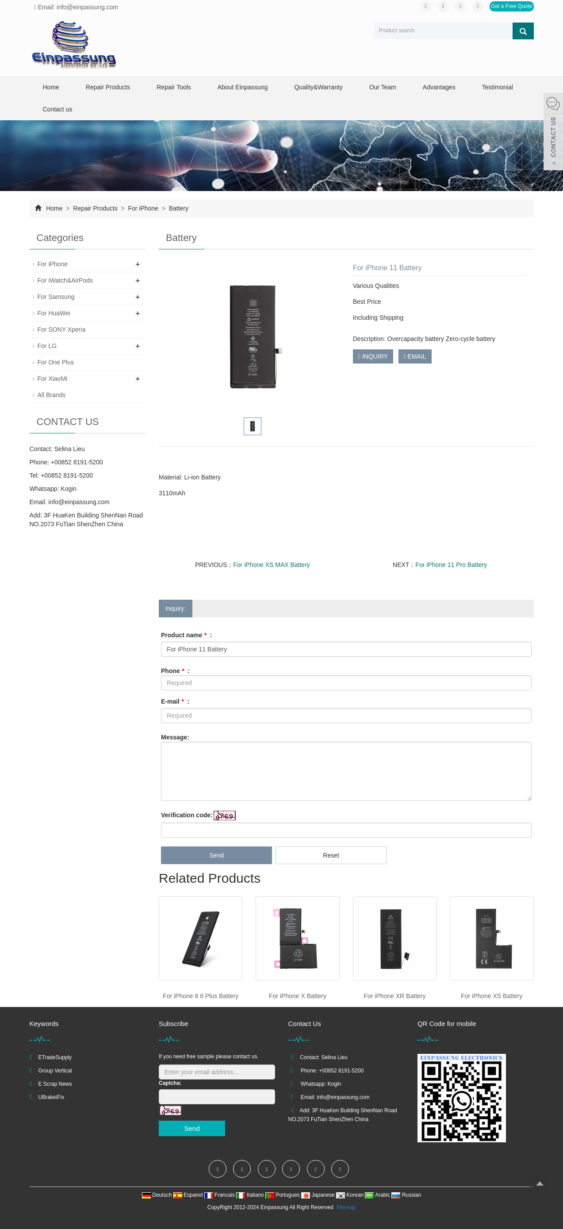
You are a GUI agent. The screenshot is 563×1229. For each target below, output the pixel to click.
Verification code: (187, 815)
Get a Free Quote (511, 6)
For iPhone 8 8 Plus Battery (200, 995)
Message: (175, 737)
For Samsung (56, 296)
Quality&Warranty (318, 87)
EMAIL (415, 356)
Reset (331, 855)
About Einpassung (243, 87)
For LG (47, 345)
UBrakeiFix (51, 1097)
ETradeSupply (55, 1057)
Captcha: (170, 1083)
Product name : (186, 635)
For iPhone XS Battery (491, 995)
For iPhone (143, 208)
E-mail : (175, 701)
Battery (177, 208)
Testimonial (497, 87)
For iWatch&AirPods (65, 280)
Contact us (58, 109)
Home (51, 87)
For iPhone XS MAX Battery (271, 564)
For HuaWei (54, 313)
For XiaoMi (53, 378)
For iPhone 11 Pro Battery (451, 564)
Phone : (175, 670)
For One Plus (56, 362)
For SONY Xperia (62, 329)
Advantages (439, 87)
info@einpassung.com (79, 501)
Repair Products (108, 87)
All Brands (52, 394)
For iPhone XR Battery (394, 995)
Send (216, 855)
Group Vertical (55, 1071)
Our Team (382, 87)
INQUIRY (373, 356)
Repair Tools (174, 87)
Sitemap (346, 1207)
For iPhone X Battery (297, 995)
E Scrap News (55, 1084)
